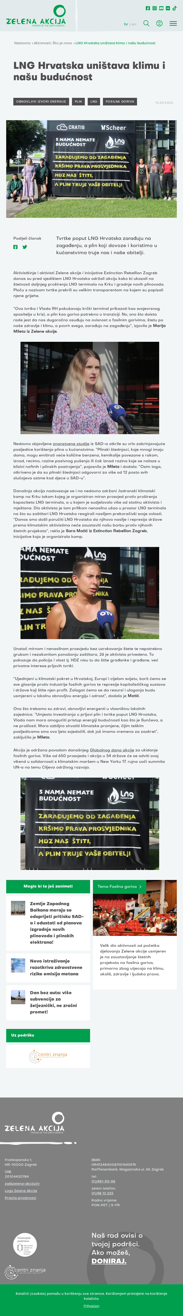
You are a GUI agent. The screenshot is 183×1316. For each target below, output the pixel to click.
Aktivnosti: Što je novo (53, 43)
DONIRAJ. (109, 1261)
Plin (78, 101)
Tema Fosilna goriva (117, 887)
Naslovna (22, 43)
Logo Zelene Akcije (21, 1191)
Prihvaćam (91, 1306)
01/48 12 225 (102, 1193)
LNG (94, 101)
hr (126, 24)
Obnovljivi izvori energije (41, 101)
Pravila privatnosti (20, 1198)
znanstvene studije (71, 444)
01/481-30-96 (103, 1181)
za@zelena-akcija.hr (22, 1184)
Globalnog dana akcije (112, 750)
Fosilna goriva (120, 101)
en (134, 24)
